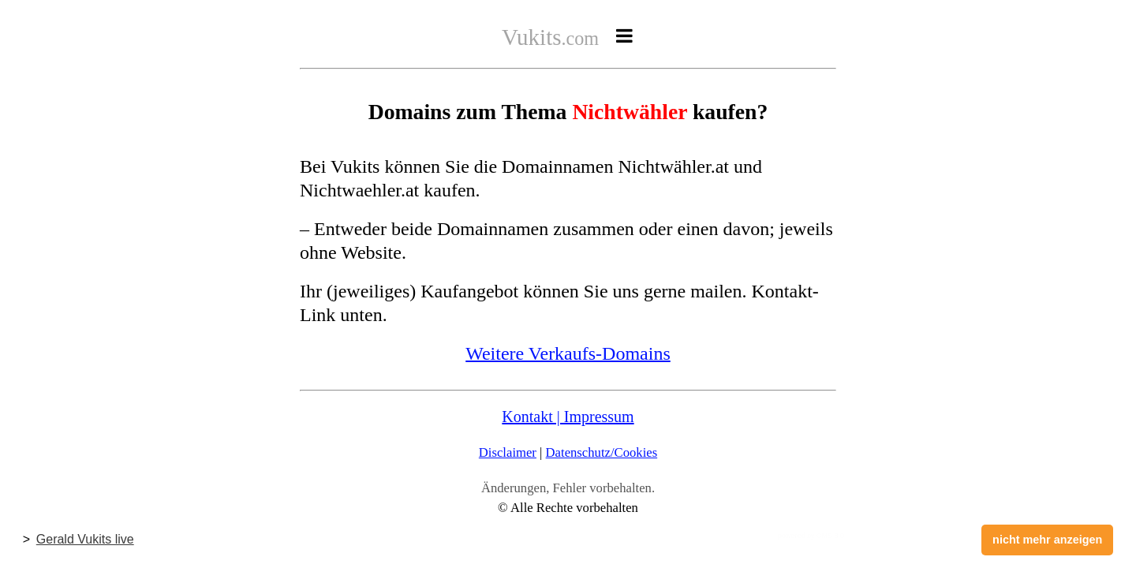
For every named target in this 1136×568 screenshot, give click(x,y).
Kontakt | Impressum (567, 416)
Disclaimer (507, 452)
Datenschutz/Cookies (602, 452)
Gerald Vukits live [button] (85, 539)
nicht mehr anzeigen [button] (1047, 539)
